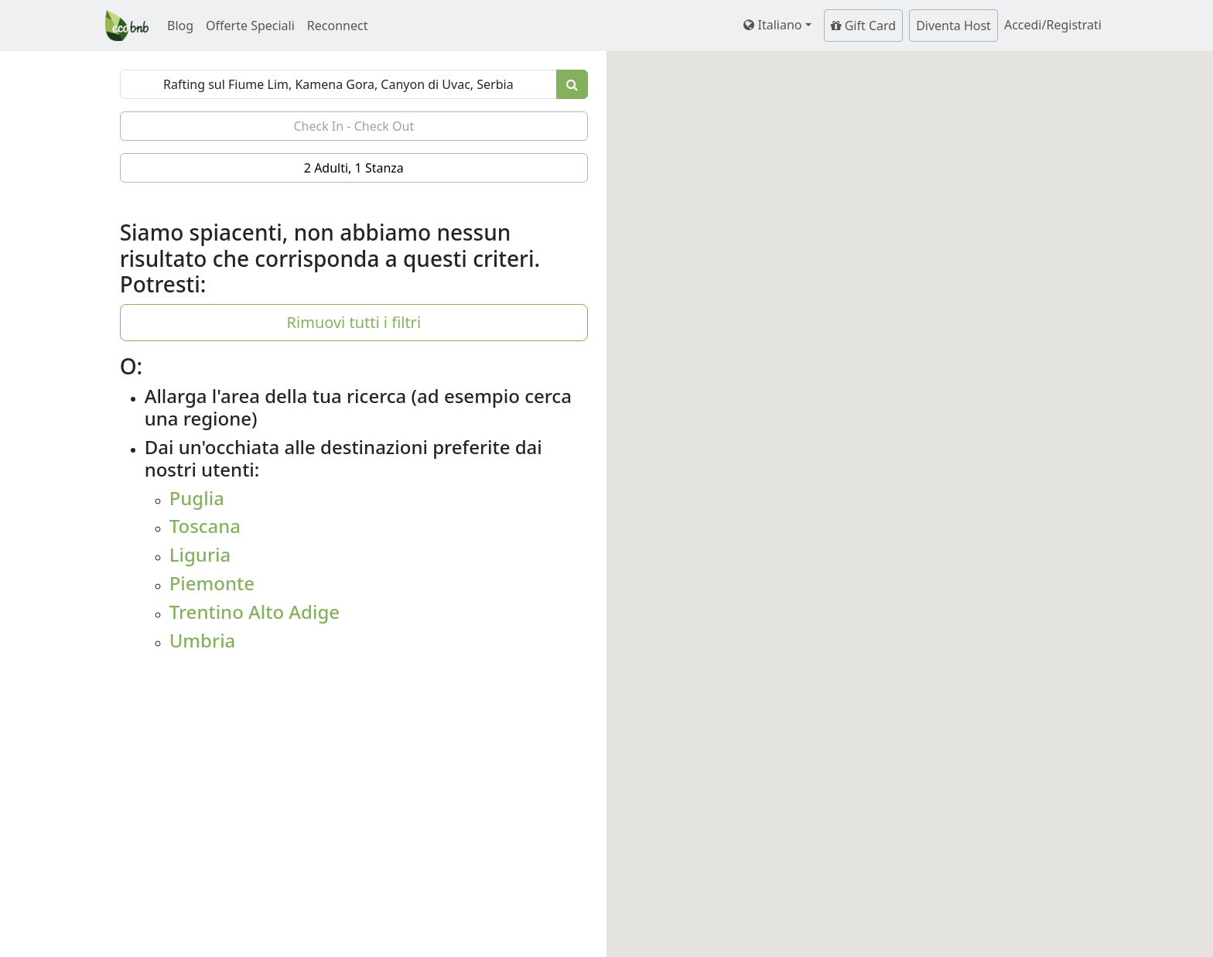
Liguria (200, 554)
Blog (180, 25)
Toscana (205, 525)
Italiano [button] (772, 24)
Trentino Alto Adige (254, 611)
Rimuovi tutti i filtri (354, 322)
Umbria (202, 640)
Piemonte (212, 583)
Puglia (196, 498)
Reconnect (337, 25)
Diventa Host (953, 25)
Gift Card (864, 25)
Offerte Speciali (250, 25)
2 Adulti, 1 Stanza (354, 167)
